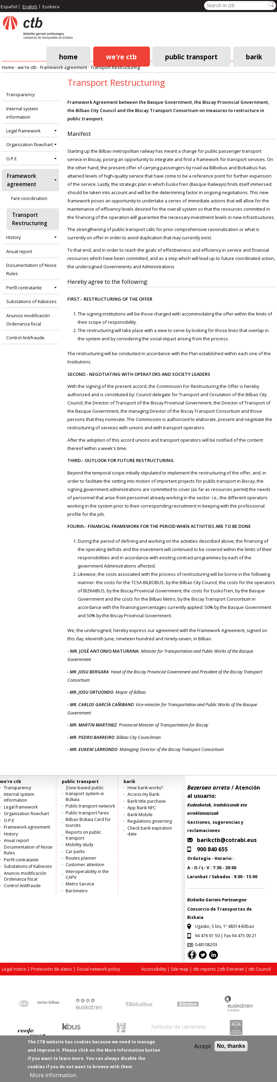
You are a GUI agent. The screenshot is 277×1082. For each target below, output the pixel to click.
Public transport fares (87, 813)
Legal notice (14, 969)
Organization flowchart (29, 144)
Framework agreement (63, 67)
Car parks (75, 851)
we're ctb (121, 56)
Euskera (50, 6)
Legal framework (23, 131)
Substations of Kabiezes (31, 301)
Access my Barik (143, 794)
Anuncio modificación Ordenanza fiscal (28, 319)
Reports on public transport (83, 835)
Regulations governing (149, 821)
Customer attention (85, 865)
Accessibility (153, 969)
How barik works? (145, 788)
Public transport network (90, 806)
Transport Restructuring (115, 67)
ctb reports (204, 969)
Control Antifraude (25, 337)
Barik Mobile (140, 815)
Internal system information (22, 113)
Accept (202, 1051)
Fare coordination (29, 198)
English (29, 6)
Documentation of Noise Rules (31, 269)
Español (9, 6)
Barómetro (77, 891)
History (13, 237)
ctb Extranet (231, 969)
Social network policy (98, 969)
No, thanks (231, 1051)
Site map (180, 969)
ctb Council (259, 969)
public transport (191, 56)
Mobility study (79, 845)
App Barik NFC (141, 808)
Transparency (20, 94)
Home (68, 56)
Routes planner (81, 858)
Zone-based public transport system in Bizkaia (85, 793)
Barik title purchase (146, 801)
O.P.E (11, 159)
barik (254, 56)
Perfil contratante (24, 287)
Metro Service (80, 884)
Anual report (19, 251)
